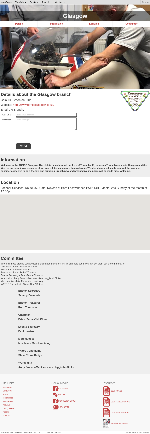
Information (56, 24)
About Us (6, 405)
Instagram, (63, 407)
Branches (6, 415)
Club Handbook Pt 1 (120, 402)
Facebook (63, 389)
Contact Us (7, 391)
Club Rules (116, 391)
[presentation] (38, 136)
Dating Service (8, 408)
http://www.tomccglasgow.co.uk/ (33, 104)
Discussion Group (67, 401)
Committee (132, 24)
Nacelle (6, 412)
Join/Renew (7, 387)
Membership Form (119, 423)
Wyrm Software (144, 432)
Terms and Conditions (53, 432)
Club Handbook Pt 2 (120, 413)
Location (94, 24)
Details (19, 24)
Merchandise (8, 398)
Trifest (5, 394)
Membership (8, 401)
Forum (61, 395)
